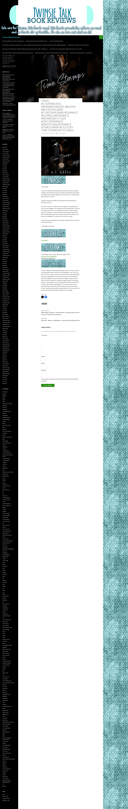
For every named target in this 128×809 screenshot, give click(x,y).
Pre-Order (4, 641)
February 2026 (5, 151)
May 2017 (4, 357)
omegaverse (5, 613)
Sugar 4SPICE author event (8, 722)
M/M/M (4, 572)
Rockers (4, 659)
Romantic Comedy (6, 661)
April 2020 (4, 289)
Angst (3, 401)
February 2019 (5, 316)
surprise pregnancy (6, 728)
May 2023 (4, 216)
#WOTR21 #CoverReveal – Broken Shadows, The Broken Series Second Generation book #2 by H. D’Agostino (60, 312)
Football (4, 511)
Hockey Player (5, 533)
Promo (3, 643)
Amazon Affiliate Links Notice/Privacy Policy (36, 41)
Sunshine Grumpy (6, 724)
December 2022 (6, 226)
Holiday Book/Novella (7, 535)
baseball (4, 421)
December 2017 (6, 344)
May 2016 (4, 381)
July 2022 (4, 235)
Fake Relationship (6, 497)
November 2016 (6, 369)
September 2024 (6, 184)
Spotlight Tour (5, 714)
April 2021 (4, 265)
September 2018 (6, 326)
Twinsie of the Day (6, 753)
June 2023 (4, 214)
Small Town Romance (7, 706)
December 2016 (6, 367)
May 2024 (4, 192)
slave (3, 702)
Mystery (4, 598)
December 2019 (6, 296)
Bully (3, 439)
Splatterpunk (5, 710)
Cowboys (4, 462)
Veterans (4, 763)
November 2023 (6, 204)
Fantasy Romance (6, 503)
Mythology (4, 600)
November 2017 (6, 346)
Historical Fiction (6, 529)
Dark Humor (5, 474)
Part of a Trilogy (5, 629)
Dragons (4, 480)
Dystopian (4, 483)
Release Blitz (5, 651)
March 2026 (5, 149)
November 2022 (6, 228)
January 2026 (5, 153)
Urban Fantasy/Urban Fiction (8, 759)
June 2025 (4, 167)
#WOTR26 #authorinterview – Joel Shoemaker (7, 121)
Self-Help (4, 686)
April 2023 (4, 218)
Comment (44, 335)
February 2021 (5, 269)
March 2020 (5, 291)
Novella (4, 611)
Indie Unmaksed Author (7, 541)
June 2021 (4, 261)
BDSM (3, 423)
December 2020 (6, 273)
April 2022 (4, 241)
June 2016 (4, 379)
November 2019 (6, 298)
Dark (3, 470)
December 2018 (6, 320)
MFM (3, 584)
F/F (3, 491)
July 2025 (4, 165)
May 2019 (4, 310)
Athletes (4, 413)
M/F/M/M (4, 566)
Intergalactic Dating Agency (8, 548)
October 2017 (5, 348)
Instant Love (5, 546)
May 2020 (4, 287)
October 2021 (5, 253)
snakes (4, 708)
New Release (5, 608)
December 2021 (6, 249)
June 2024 (4, 190)
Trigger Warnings (6, 749)
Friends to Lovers (6, 521)
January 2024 (5, 200)
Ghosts (4, 527)
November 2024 (6, 180)
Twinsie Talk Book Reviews (11, 37)
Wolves (4, 774)
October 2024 (5, 182)
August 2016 (5, 375)
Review (4, 657)
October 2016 (5, 371)
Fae (3, 493)
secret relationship (6, 680)
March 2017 (5, 361)
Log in (3, 794)
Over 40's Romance (6, 619)
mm (3, 588)
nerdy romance (5, 604)
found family (5, 517)
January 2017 (5, 365)
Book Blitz (4, 433)
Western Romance (6, 768)
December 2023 (6, 202)
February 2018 (5, 340)
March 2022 (5, 243)
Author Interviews (6, 417)
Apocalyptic (4, 409)
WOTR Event (5, 776)
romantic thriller (6, 665)
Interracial (4, 550)
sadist (3, 669)
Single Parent (5, 700)
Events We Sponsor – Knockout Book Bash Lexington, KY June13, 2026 (51, 52)
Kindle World (5, 556)
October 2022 (5, 230)
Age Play (4, 395)
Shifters (4, 690)
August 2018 (5, 328)
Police (3, 637)
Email (43, 363)
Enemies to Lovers (6, 485)
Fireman (4, 509)
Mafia (3, 576)
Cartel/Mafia (5, 441)
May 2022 (4, 239)
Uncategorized (5, 757)
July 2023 (4, 212)
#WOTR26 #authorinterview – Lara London (8, 126)
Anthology (4, 405)
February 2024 (5, 198)
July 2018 (4, 330)
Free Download (5, 519)
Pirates (4, 631)
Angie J (53, 133)
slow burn (4, 704)
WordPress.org (5, 800)
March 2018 (5, 338)
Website (43, 370)
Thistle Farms (5, 741)
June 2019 (4, 308)
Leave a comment (61, 133)
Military (4, 586)
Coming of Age (5, 451)
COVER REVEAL (45, 100)
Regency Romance (6, 649)
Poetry (3, 635)
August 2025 (5, 163)
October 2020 (5, 277)
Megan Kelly (5, 129)
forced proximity (6, 513)
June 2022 (4, 237)
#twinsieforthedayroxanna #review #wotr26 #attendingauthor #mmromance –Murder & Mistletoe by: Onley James (8, 92)
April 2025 (4, 170)
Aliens (3, 397)
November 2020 (6, 275)
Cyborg (4, 466)
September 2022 (6, 231)
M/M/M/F (4, 574)
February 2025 (5, 174)
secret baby (4, 678)
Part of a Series (5, 625)
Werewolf (4, 766)
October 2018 (5, 324)
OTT (3, 617)
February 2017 (5, 363)
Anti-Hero (4, 407)
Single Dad (4, 696)
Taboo (3, 734)
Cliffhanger (4, 447)
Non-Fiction (5, 609)
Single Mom (5, 698)
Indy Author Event (6, 543)
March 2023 (5, 220)
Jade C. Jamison (5, 113)
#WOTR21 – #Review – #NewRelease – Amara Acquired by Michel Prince (60, 319)
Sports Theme (5, 712)
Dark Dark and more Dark (7, 472)
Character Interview (6, 443)
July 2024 (4, 188)
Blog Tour (4, 429)
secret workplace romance (8, 682)
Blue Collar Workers (6, 431)
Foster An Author (6, 515)
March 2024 (5, 196)
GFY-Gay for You (6, 525)
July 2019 (4, 306)
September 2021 (6, 255)
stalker (3, 716)
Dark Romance (5, 476)
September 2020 (6, 279)
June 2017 (4, 356)
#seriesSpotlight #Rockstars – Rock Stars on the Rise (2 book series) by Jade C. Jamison (8, 116)
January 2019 (5, 318)
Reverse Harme (5, 655)
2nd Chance (5, 391)
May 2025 (4, 168)
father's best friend (6, 505)
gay (3, 523)
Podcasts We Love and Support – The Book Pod (81, 52)
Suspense (4, 730)
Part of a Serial (5, 623)
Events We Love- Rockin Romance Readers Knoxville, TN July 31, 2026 (66, 49)
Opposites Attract (6, 615)
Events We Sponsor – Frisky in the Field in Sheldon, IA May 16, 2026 (17, 52)
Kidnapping (4, 552)
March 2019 (5, 314)
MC (3, 578)
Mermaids (4, 582)
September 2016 (6, 373)
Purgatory (4, 647)
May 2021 (4, 263)
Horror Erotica (5, 539)
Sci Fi (3, 674)
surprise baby (5, 726)
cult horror (4, 464)
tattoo (3, 735)
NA (3, 602)
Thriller (4, 743)
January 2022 (5, 247)
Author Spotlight (5, 419)
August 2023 (5, 210)
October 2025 (5, 159)
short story (4, 692)
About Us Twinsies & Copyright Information (13, 41)
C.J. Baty (4, 119)
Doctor (3, 478)
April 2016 (4, 383)
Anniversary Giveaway (7, 403)
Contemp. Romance (6, 452)
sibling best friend (6, 694)
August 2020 (5, 281)
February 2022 (5, 245)
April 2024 (4, 194)
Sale (3, 671)
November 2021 (6, 251)
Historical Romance (6, 531)
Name (43, 356)
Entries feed (5, 796)
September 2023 (6, 208)
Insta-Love (4, 545)
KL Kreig (44, 303)
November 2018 (6, 322)
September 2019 (6, 302)
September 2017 (6, 350)
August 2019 (5, 304)
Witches (4, 772)
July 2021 (4, 259)
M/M (3, 568)
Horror (4, 537)
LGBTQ (4, 558)
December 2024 (6, 178)
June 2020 (4, 285)
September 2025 (6, 161)
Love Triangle (5, 560)
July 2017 (4, 354)
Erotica (4, 487)
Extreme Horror (6, 489)
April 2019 (4, 312)
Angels (3, 399)
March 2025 (5, 172)
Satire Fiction (5, 672)
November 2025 (6, 157)
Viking (3, 765)
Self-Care (4, 684)
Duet (3, 482)
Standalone (4, 718)
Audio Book (5, 415)
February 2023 (5, 222)
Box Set (4, 435)
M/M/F (3, 570)
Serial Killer (4, 688)
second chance (5, 676)
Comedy (4, 449)
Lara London (5, 124)
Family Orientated (6, 499)
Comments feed (6, 798)
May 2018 (4, 334)
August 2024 (5, 186)
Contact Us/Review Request (56, 41)
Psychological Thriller (7, 645)
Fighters (4, 507)
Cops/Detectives (6, 458)
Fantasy (4, 501)
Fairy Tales (4, 495)
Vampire (4, 761)
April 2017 (4, 359)
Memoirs (4, 580)
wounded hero (5, 778)
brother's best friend (6, 437)
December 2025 (6, 155)
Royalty (4, 667)
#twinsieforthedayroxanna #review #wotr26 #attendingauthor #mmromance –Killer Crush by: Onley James (8, 77)
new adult (4, 606)
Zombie (4, 786)
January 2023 (5, 224)
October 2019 (5, 300)
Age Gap (4, 393)
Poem (3, 633)
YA (3, 784)
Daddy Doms (5, 468)
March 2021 (5, 267)
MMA (3, 590)
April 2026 (4, 147)
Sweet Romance (5, 732)
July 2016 (4, 377)
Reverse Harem (5, 653)
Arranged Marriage (6, 411)
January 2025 (5, 176)
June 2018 (4, 332)
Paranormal (5, 621)
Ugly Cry (4, 755)
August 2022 (5, 233)
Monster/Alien (5, 596)
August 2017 (5, 352)
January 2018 (5, 342)
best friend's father (6, 425)
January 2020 (5, 294)
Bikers (3, 427)
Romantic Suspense (6, 663)
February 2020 (5, 293)
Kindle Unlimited (6, 554)
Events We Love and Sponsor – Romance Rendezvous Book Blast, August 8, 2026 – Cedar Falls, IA (25, 49)
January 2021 (5, 271)
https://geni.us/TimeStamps (49, 256)
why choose (5, 770)
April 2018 (4, 336)
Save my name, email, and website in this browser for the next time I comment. (59, 380)
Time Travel (5, 747)
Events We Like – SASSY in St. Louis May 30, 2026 (78, 45)
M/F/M (3, 564)
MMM (3, 594)
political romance (6, 639)
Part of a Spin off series (7, 627)
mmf (3, 592)
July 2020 (4, 283)
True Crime (4, 751)
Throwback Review (6, 745)
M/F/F (3, 562)
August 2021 (5, 257)
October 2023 (5, 206)
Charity (4, 445)
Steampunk (4, 720)
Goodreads (44, 240)
